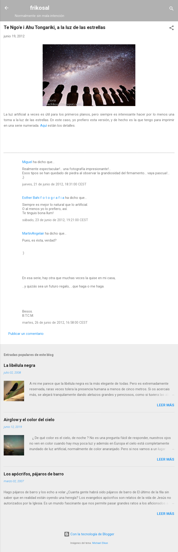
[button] (171, 28)
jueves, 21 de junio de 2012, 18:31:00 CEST (54, 184)
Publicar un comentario (26, 334)
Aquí (43, 125)
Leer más (165, 405)
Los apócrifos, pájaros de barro (34, 473)
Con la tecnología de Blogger (89, 534)
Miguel (27, 162)
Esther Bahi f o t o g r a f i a (43, 198)
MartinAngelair (33, 233)
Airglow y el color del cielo (29, 419)
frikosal (39, 8)
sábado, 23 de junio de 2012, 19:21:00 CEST (55, 220)
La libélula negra (19, 365)
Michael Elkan (100, 543)
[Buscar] (171, 9)
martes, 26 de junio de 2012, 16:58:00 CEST (55, 322)
